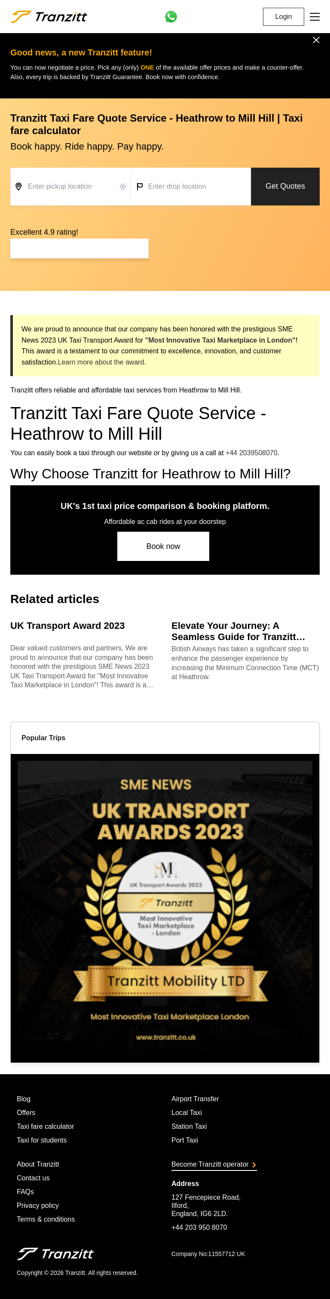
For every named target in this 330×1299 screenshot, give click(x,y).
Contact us (33, 1178)
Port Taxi (184, 1140)
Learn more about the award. (102, 362)
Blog (24, 1099)
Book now (163, 546)
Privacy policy (38, 1205)
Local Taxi (186, 1112)
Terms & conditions (46, 1219)
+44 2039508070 (252, 452)
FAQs (25, 1191)
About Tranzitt (38, 1164)
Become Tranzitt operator (213, 1164)
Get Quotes (285, 186)
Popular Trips (43, 737)
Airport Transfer (195, 1099)
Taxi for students (42, 1140)
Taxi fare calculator (45, 1126)
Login (283, 16)
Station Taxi (189, 1126)
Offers (26, 1112)
